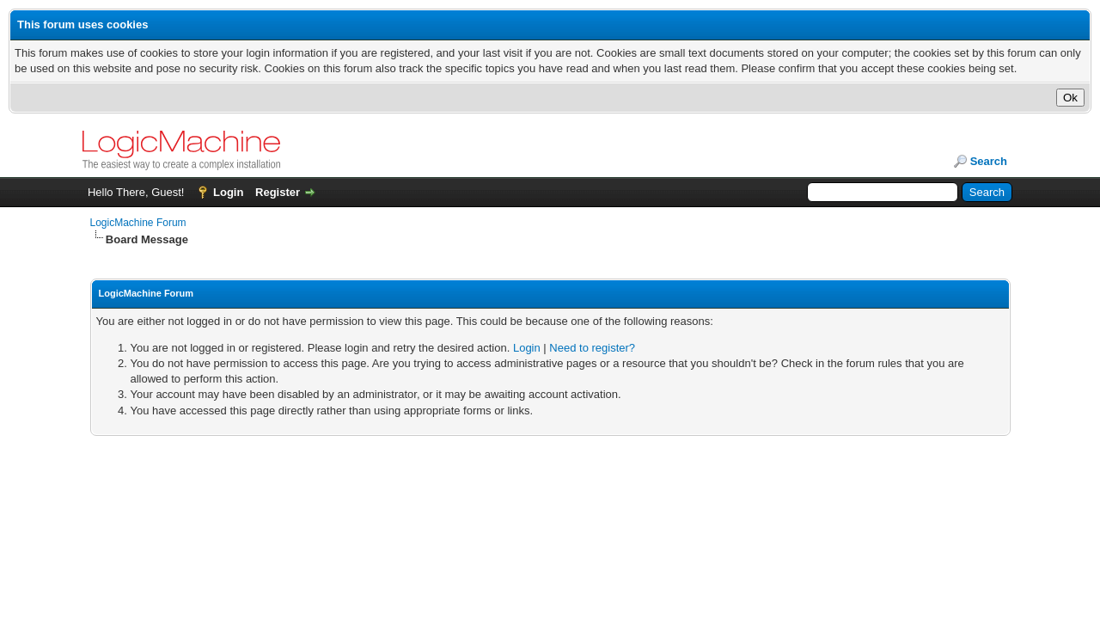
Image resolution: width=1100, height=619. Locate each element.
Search (988, 161)
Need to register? (592, 347)
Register (277, 192)
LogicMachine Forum (138, 223)
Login (228, 192)
